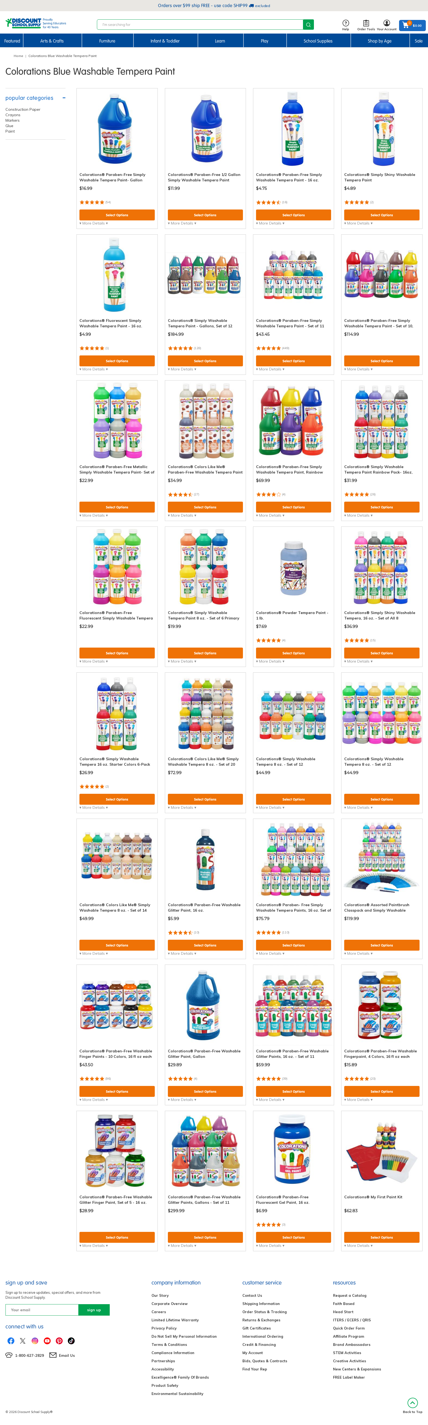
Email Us (67, 1355)
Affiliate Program (348, 1336)
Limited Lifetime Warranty (175, 1320)
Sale (419, 41)
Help (345, 25)
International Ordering (262, 1336)
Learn (220, 41)
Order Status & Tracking (264, 1312)
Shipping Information (261, 1303)
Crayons (12, 114)
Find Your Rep (254, 1369)
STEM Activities (347, 1353)
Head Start (343, 1312)
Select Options (117, 215)
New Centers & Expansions (357, 1369)
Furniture (107, 41)
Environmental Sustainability (177, 1393)
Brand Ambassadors (351, 1344)
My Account (252, 1353)
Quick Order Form (349, 1328)
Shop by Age (379, 41)
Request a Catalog (349, 1295)
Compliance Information (172, 1353)
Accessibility (162, 1369)
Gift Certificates (256, 1328)
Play (264, 41)
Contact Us (252, 1295)
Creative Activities (349, 1361)
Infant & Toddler (165, 41)
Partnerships (163, 1361)
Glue (9, 125)
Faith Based (344, 1303)
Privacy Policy (164, 1328)
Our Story (160, 1295)
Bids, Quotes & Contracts (264, 1361)
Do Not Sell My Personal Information (184, 1336)
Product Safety (164, 1385)
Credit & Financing (259, 1344)
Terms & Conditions (169, 1344)
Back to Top (413, 1406)
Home (18, 56)
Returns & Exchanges (261, 1320)
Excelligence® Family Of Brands (180, 1377)
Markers (12, 120)
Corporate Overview (169, 1303)
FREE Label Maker (349, 1377)
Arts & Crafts (52, 41)
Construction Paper (22, 109)
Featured (12, 41)
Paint (10, 131)
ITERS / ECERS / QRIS (352, 1320)
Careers (158, 1312)
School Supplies (318, 41)
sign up (94, 1309)
